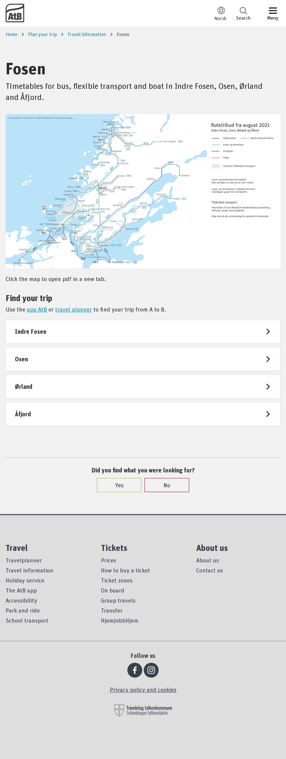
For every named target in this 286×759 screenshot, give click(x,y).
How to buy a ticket (125, 570)
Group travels (118, 600)
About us (207, 560)
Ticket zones (117, 580)
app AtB (37, 309)
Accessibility (21, 600)
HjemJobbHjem (120, 620)
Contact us (209, 570)
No (163, 485)
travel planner (73, 309)
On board (112, 590)
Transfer (112, 610)
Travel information (29, 570)
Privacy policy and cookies (143, 689)
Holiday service (25, 580)
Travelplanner (24, 560)
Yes (116, 485)
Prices (108, 560)
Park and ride (23, 610)
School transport (27, 620)
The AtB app (21, 590)
